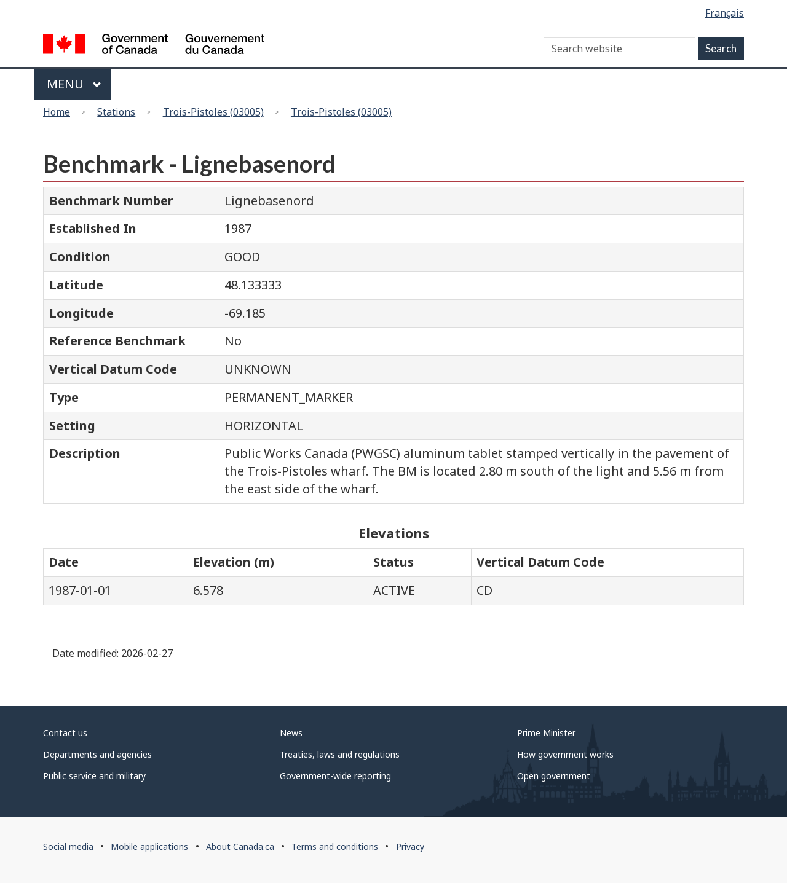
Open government (553, 776)
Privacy (410, 846)
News (291, 733)
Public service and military (94, 776)
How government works (565, 754)
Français (724, 13)
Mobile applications (149, 846)
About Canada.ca (240, 846)
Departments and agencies (97, 754)
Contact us (65, 733)
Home (56, 112)
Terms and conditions (334, 846)
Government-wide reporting (335, 776)
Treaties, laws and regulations (340, 754)
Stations (116, 112)
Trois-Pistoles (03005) (213, 112)
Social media (68, 846)
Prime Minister (546, 733)
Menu (74, 84)
